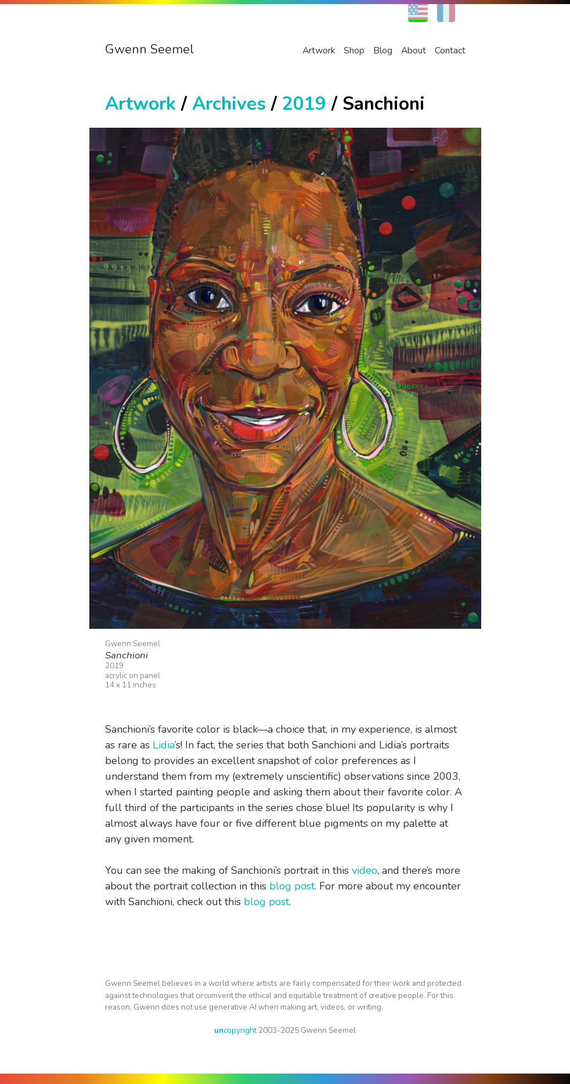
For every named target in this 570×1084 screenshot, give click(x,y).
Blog (382, 50)
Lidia (164, 745)
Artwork (318, 50)
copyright (235, 1030)
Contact (450, 50)
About (413, 50)
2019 (304, 103)
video (364, 870)
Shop (354, 50)
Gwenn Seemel (149, 49)
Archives (229, 103)
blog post (292, 886)
